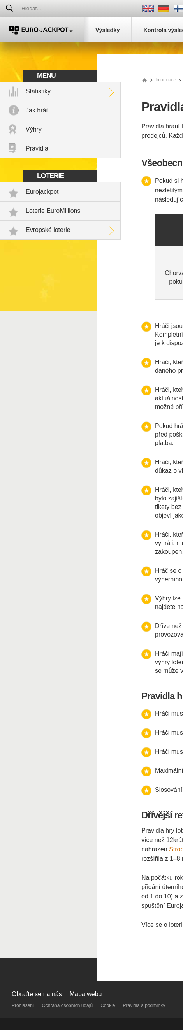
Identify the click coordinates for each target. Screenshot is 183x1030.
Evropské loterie (48, 229)
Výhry (34, 129)
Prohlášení (23, 1005)
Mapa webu (86, 994)
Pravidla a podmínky (144, 1005)
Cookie (107, 1005)
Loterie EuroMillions (53, 210)
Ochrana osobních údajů (67, 1005)
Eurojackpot (42, 191)
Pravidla (37, 148)
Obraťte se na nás (37, 994)
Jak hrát (37, 110)
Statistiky (38, 91)
